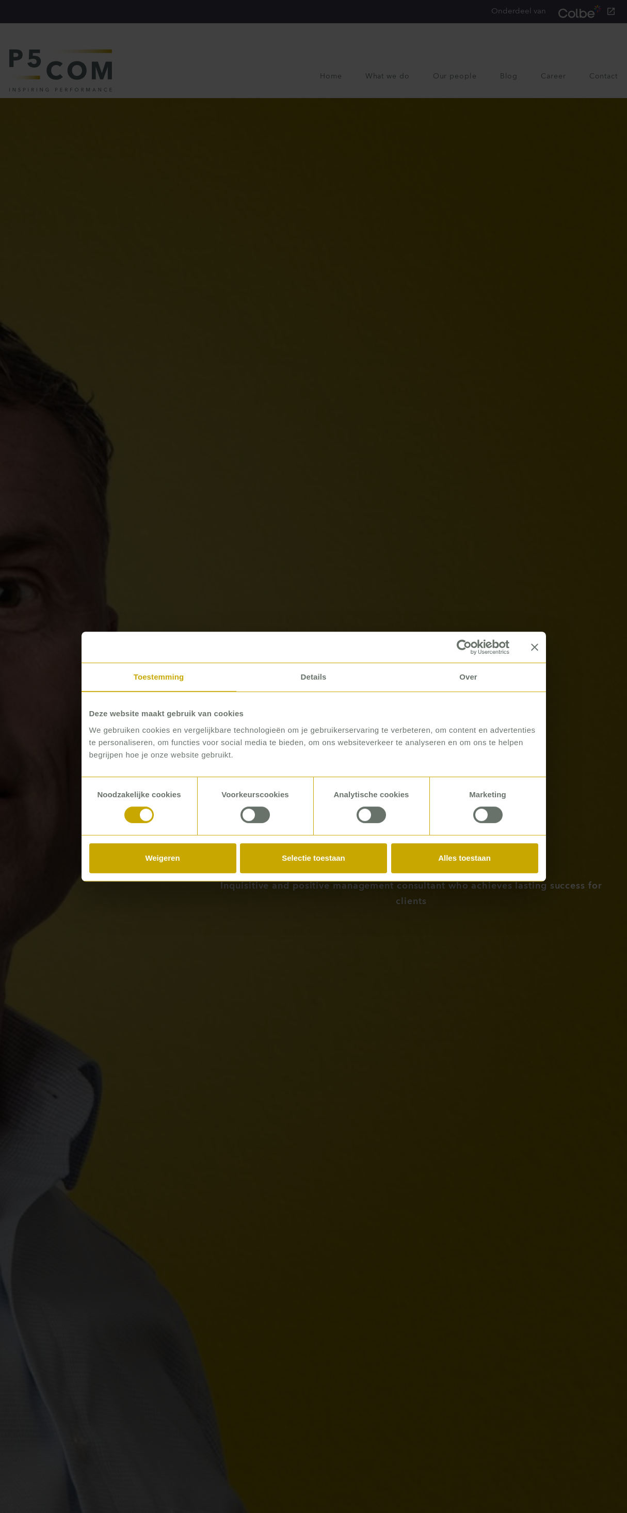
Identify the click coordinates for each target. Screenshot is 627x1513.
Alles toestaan (464, 858)
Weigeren (162, 858)
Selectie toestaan (313, 858)
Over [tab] (468, 676)
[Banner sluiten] (534, 647)
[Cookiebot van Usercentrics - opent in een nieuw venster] (464, 647)
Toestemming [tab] (159, 676)
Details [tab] (314, 676)
